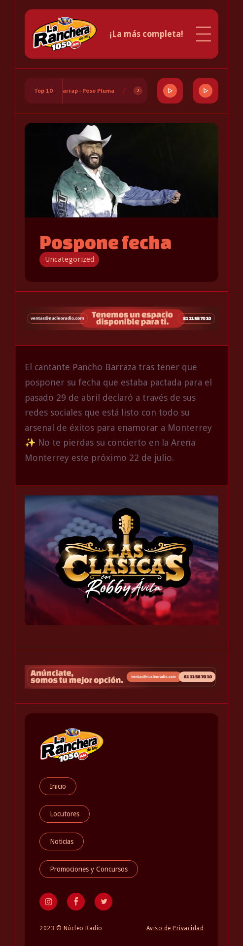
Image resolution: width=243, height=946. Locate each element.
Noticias (61, 841)
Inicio (58, 786)
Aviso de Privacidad (175, 928)
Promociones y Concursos (89, 869)
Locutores (64, 814)
